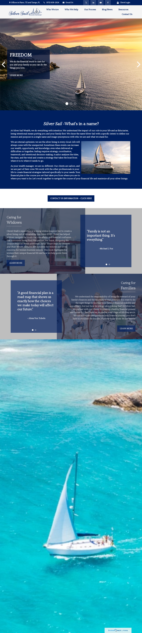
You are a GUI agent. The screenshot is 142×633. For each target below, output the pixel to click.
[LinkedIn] (93, 2)
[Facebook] (108, 2)
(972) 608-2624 (51, 3)
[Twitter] (86, 2)
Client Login (123, 3)
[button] (52, 9)
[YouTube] (101, 2)
